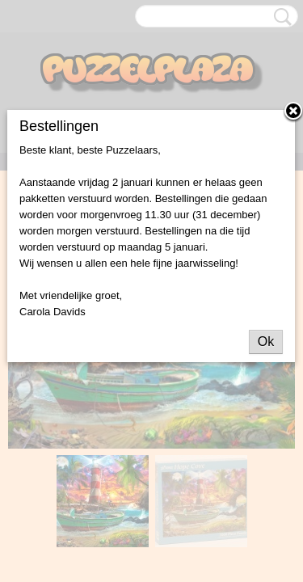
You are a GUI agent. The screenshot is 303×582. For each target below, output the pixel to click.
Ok (266, 341)
